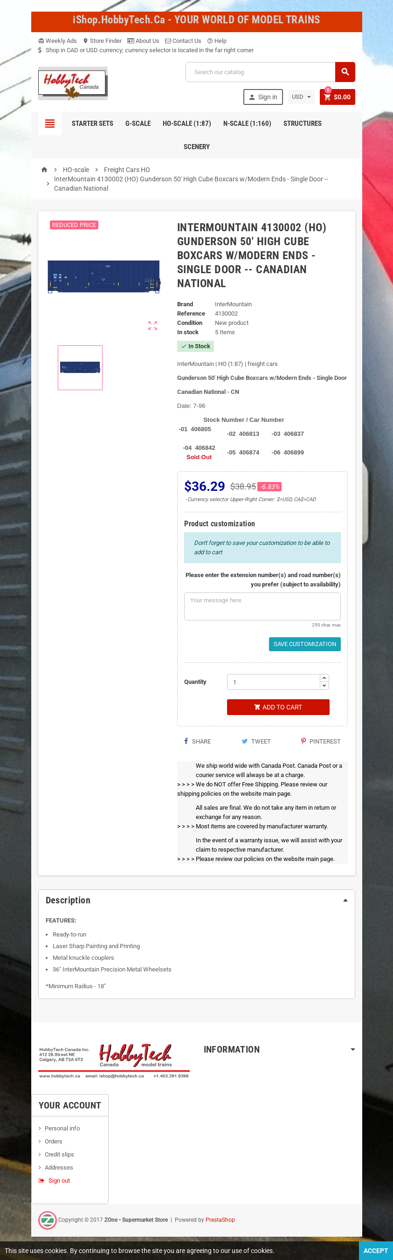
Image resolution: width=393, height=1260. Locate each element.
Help (217, 40)
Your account (70, 1105)
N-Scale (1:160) (247, 123)
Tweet (256, 741)
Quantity (195, 681)
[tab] (197, 900)
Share (197, 741)
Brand (185, 304)
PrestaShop (220, 1220)
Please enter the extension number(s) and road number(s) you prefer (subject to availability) (263, 579)
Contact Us (183, 40)
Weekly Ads (57, 40)
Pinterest (321, 741)
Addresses (59, 1167)
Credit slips (59, 1154)
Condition (189, 322)
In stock (188, 332)
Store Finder (102, 40)
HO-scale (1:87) (187, 123)
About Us (143, 40)
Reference (191, 313)
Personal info (62, 1128)
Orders (53, 1141)
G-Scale (138, 123)
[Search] (270, 72)
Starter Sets (92, 123)
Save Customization (305, 643)
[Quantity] (273, 682)
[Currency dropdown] (301, 97)
